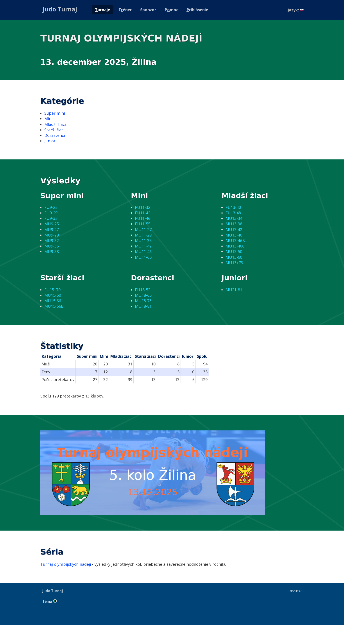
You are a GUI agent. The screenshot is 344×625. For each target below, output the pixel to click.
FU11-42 (142, 212)
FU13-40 (233, 207)
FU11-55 (142, 223)
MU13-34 (234, 218)
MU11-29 (143, 235)
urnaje (102, 9)
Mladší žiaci (55, 124)
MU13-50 (234, 251)
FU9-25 (50, 207)
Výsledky (60, 180)
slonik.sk (295, 591)
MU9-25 (51, 223)
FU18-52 (142, 289)
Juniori (50, 140)
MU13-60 (234, 257)
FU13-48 (233, 212)
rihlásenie (197, 9)
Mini (48, 118)
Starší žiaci (54, 129)
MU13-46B (235, 240)
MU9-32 (51, 240)
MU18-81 (143, 306)
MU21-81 (234, 289)
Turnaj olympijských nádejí (65, 564)
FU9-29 (50, 212)
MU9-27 (51, 229)
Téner (125, 9)
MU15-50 (52, 295)
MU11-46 (143, 251)
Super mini (54, 113)
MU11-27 (143, 229)
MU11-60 (143, 257)
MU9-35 (51, 246)
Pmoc (171, 9)
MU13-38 (234, 223)
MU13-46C (235, 246)
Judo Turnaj (60, 9)
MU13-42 (234, 229)
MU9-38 (51, 251)
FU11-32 (142, 207)
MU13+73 (234, 262)
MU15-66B (54, 306)
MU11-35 (143, 240)
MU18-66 (143, 295)
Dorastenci (54, 135)
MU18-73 (143, 300)
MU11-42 (143, 246)
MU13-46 (234, 235)
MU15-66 (52, 300)
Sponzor (148, 9)
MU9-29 (51, 235)
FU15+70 (52, 289)
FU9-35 (50, 218)
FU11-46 (142, 218)
